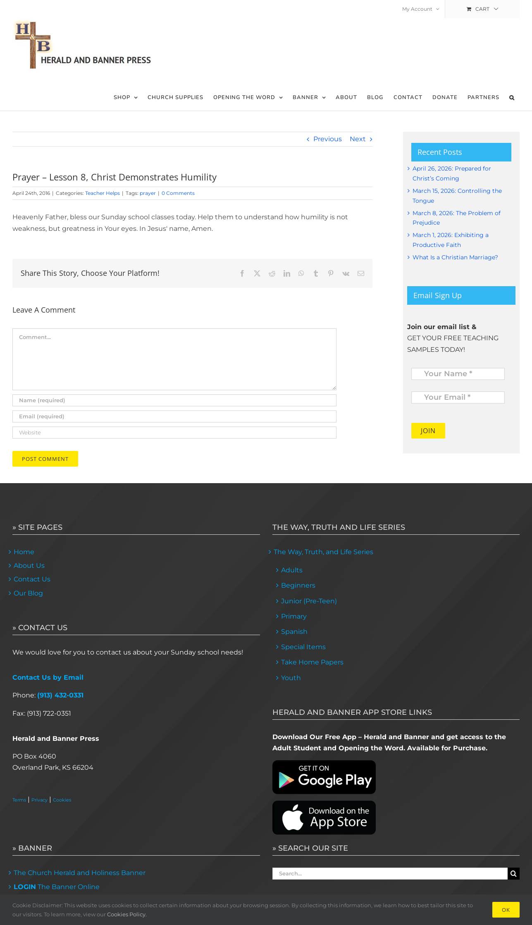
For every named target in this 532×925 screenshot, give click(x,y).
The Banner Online (57, 887)
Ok (506, 909)
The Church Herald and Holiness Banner (80, 873)
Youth (291, 678)
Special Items (303, 647)
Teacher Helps (102, 193)
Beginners (298, 585)
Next (358, 139)
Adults (292, 570)
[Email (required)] (174, 416)
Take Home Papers (312, 662)
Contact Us (32, 579)
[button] (512, 98)
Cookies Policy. (127, 914)
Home (24, 552)
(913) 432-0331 (60, 695)
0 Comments (178, 193)
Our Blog (28, 593)
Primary (294, 616)
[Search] (514, 874)
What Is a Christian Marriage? (455, 257)
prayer (148, 193)
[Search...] (390, 874)
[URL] (174, 433)
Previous (327, 139)
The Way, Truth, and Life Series (323, 552)
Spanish (294, 632)
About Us (29, 565)
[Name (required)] (174, 400)
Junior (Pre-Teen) (309, 601)
